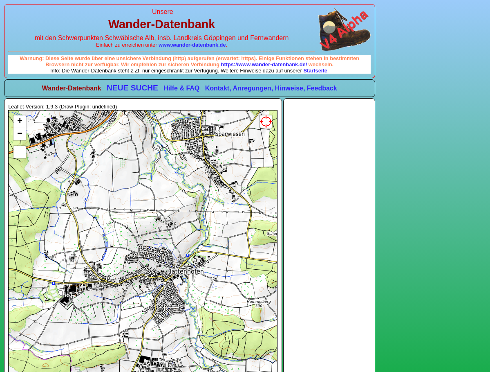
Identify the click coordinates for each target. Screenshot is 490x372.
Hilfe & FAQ (181, 88)
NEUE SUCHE (132, 87)
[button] (19, 121)
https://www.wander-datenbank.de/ (264, 64)
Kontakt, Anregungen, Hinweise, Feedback (271, 88)
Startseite (315, 71)
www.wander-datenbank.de (192, 45)
